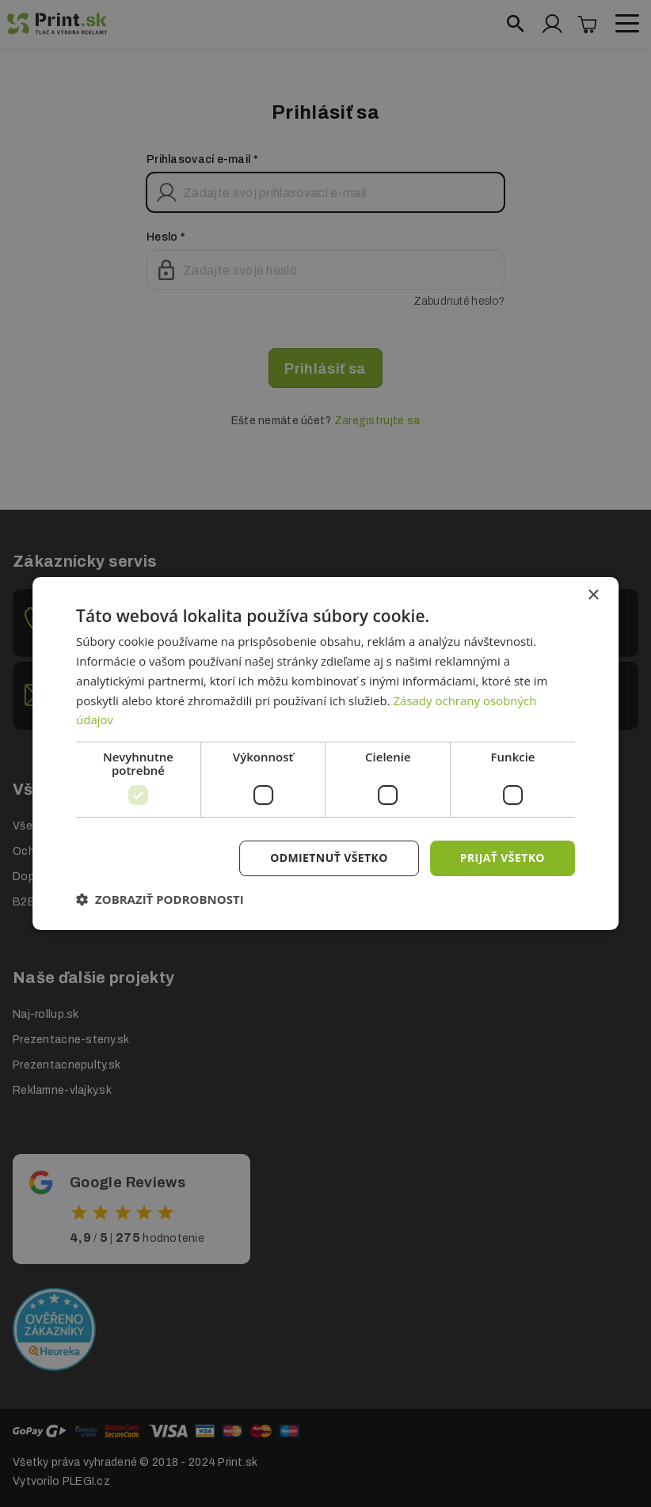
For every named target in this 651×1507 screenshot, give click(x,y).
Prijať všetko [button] (502, 857)
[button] (160, 899)
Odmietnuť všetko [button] (329, 857)
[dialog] (325, 753)
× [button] (593, 596)
